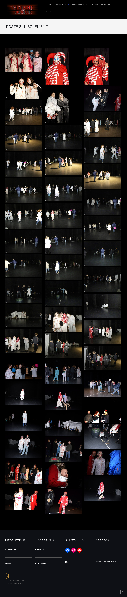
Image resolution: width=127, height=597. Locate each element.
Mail (67, 562)
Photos (94, 4)
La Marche (59, 4)
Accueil (49, 4)
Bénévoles (105, 4)
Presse (8, 564)
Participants (40, 564)
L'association (10, 550)
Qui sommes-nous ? (80, 4)
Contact (58, 11)
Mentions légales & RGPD (106, 562)
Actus (48, 11)
